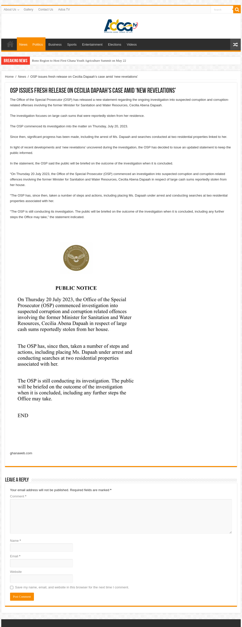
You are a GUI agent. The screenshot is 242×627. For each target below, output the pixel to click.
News (23, 44)
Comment (18, 496)
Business (55, 44)
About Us (10, 9)
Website (16, 572)
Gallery (28, 9)
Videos (132, 44)
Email (15, 556)
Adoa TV (64, 9)
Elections (114, 44)
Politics (37, 44)
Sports (72, 44)
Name (15, 541)
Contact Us (45, 9)
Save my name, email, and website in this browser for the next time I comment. (72, 587)
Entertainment (92, 44)
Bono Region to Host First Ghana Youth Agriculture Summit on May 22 (79, 60)
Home (10, 44)
